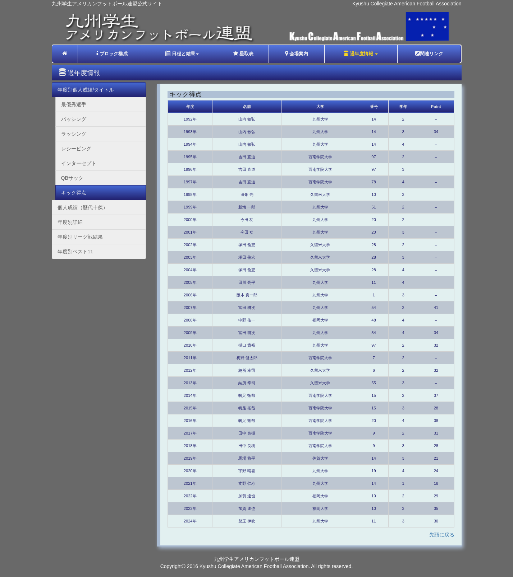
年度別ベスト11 (75, 251)
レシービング (76, 148)
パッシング (73, 119)
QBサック (72, 178)
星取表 (243, 53)
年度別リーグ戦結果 (80, 237)
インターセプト (78, 163)
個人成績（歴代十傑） (83, 207)
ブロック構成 (112, 53)
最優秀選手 (73, 104)
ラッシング (73, 134)
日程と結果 (182, 53)
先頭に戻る (441, 535)
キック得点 (73, 193)
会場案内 (296, 53)
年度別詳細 (70, 222)
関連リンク (429, 53)
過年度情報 (361, 53)
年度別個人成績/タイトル (86, 90)
